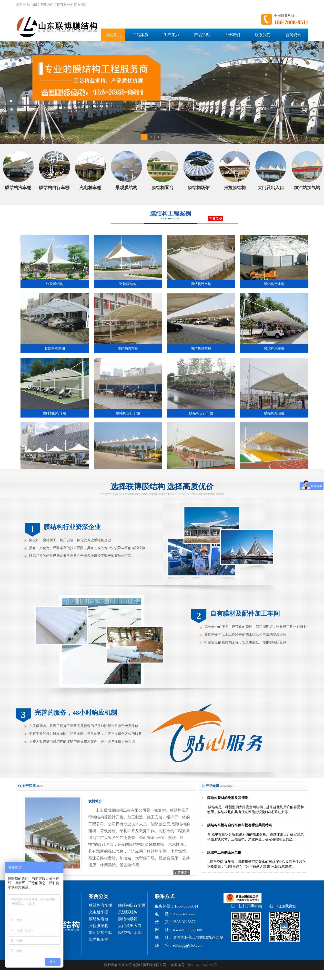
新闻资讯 (293, 35)
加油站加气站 (100, 932)
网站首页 (113, 35)
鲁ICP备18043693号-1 (204, 965)
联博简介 (95, 801)
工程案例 (141, 35)
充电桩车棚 (98, 912)
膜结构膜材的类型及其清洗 (227, 798)
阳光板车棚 (98, 939)
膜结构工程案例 (170, 213)
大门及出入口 (130, 926)
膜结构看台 (98, 919)
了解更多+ (182, 872)
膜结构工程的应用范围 (224, 852)
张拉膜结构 (98, 926)
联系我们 (263, 35)
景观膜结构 (128, 912)
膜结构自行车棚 (131, 905)
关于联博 (29, 786)
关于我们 (232, 35)
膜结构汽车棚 (100, 905)
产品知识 (202, 35)
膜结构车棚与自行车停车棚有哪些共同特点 (239, 825)
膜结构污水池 (130, 932)
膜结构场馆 (128, 919)
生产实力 (171, 35)
